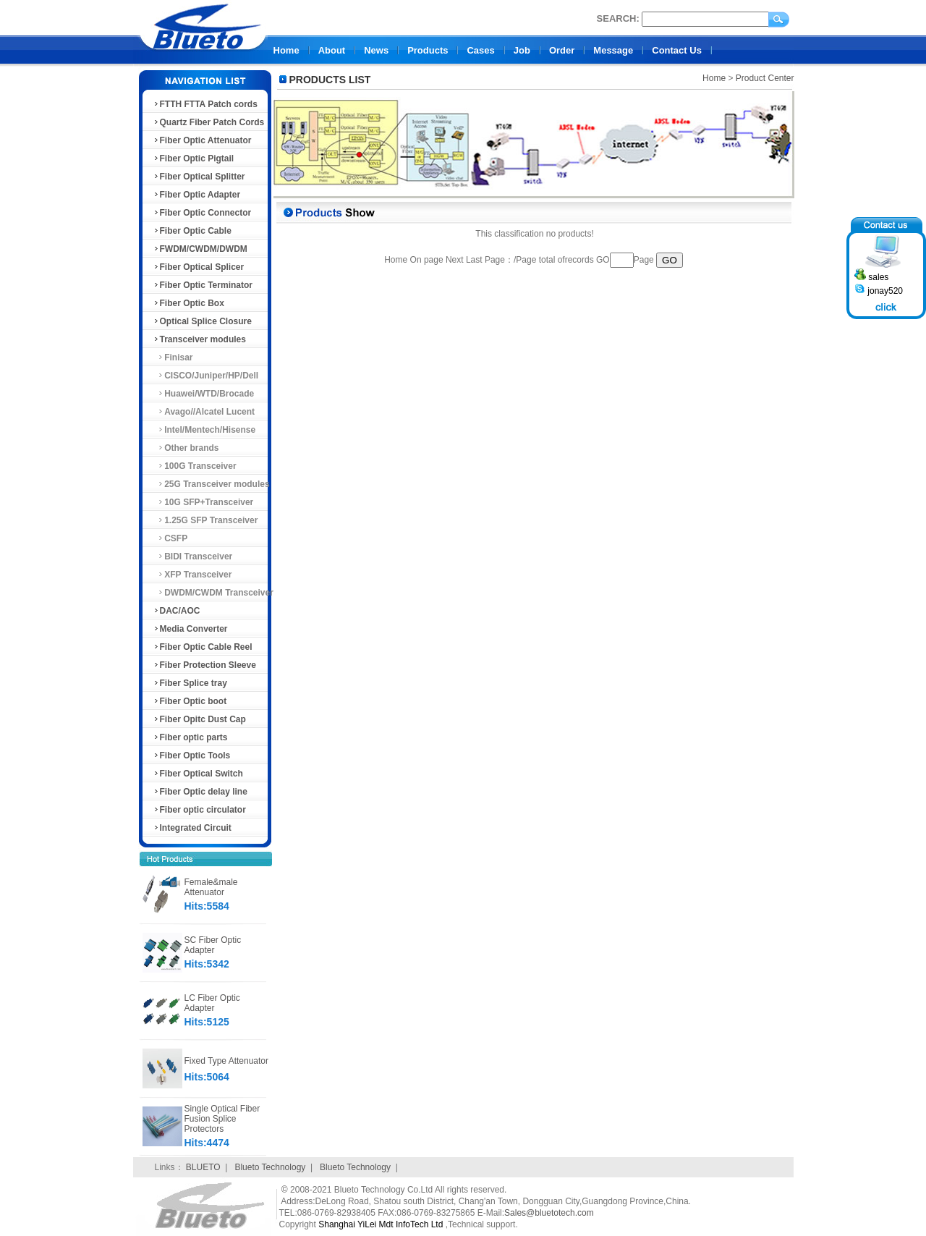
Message (613, 50)
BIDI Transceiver (193, 556)
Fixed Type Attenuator (226, 1061)
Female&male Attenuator (211, 887)
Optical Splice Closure (202, 321)
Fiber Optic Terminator (202, 285)
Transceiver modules (199, 339)
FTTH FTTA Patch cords (205, 104)
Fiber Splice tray (190, 683)
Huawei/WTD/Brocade (204, 394)
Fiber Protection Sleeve (204, 665)
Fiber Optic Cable (192, 231)
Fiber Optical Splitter (199, 177)
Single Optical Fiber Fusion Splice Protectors (222, 1119)
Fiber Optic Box (188, 303)
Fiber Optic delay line (200, 792)
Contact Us (677, 50)
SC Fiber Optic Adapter (213, 945)
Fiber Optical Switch (198, 774)
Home (286, 50)
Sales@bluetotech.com (549, 1213)
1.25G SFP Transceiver (205, 520)
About (332, 50)
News (376, 50)
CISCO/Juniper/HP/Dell (206, 376)
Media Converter (190, 629)
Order (561, 50)
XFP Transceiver (192, 575)
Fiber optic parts (190, 737)
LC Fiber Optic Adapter (212, 1003)
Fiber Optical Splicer (199, 267)
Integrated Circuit (192, 828)
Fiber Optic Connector (202, 213)
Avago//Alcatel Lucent (204, 412)
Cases (480, 50)
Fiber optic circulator (199, 810)
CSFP (170, 538)
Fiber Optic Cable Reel (202, 647)
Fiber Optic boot (190, 701)
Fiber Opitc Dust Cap (199, 719)
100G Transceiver (195, 466)
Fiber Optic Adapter (197, 195)
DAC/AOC (176, 611)
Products (427, 50)
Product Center (765, 78)
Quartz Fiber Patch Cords (209, 122)
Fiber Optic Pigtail (193, 158)
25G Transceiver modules (211, 484)
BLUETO (203, 1167)
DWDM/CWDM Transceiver (213, 593)
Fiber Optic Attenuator (202, 140)
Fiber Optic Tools (192, 755)
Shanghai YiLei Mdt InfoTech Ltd (380, 1224)
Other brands (186, 448)
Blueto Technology (269, 1167)
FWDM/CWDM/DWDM (200, 249)
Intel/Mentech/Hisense (204, 430)
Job (522, 50)
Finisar (173, 357)
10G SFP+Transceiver (203, 502)
